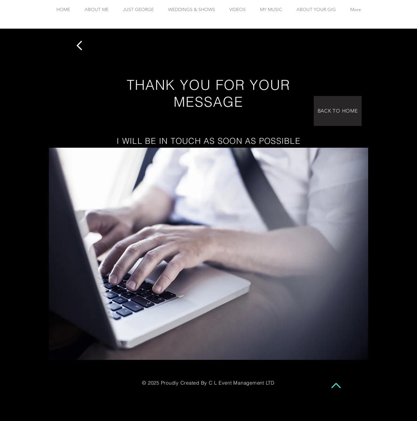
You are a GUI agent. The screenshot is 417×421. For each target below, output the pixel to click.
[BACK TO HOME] (338, 111)
